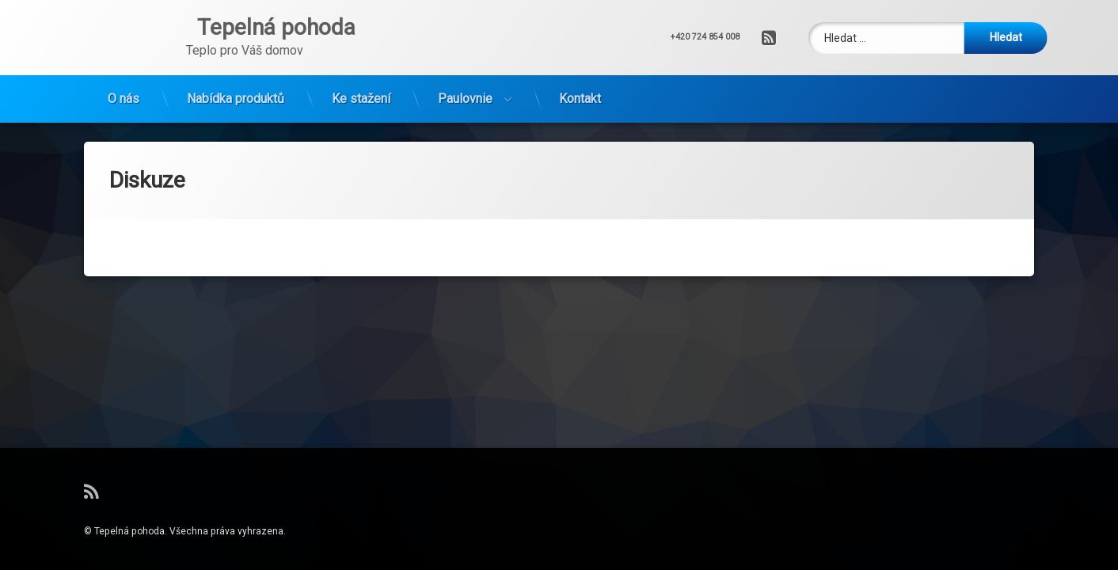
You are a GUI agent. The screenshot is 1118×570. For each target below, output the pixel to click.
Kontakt (580, 98)
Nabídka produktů (235, 98)
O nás (123, 98)
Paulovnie (465, 98)
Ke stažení (361, 98)
